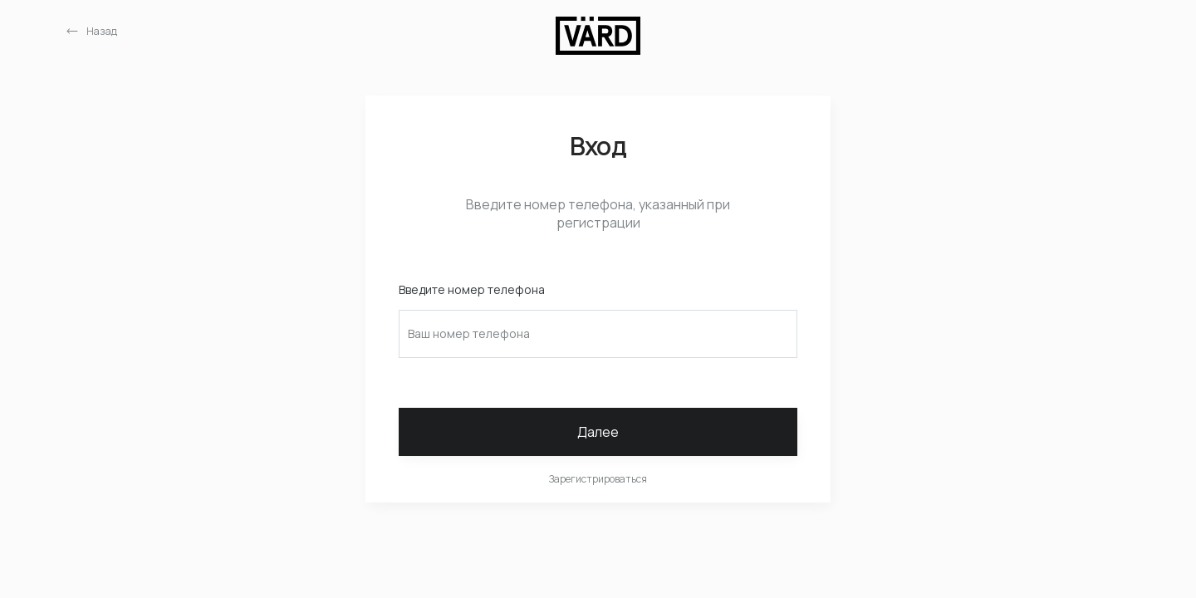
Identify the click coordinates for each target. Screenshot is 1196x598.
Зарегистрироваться (598, 479)
